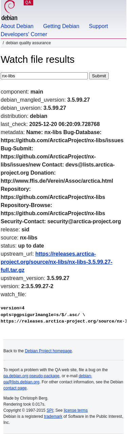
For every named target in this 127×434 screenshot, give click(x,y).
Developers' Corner (24, 34)
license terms (76, 410)
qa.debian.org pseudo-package (31, 376)
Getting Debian (61, 26)
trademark (53, 416)
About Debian (17, 26)
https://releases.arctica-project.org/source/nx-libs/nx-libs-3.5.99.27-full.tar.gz (56, 262)
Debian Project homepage (48, 351)
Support (98, 26)
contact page (15, 388)
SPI (50, 410)
